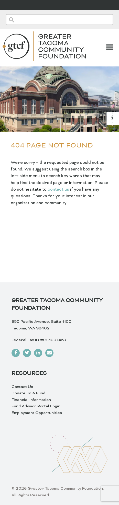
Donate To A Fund (28, 393)
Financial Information (31, 400)
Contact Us (22, 386)
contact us (58, 189)
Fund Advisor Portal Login (36, 406)
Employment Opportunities (37, 413)
